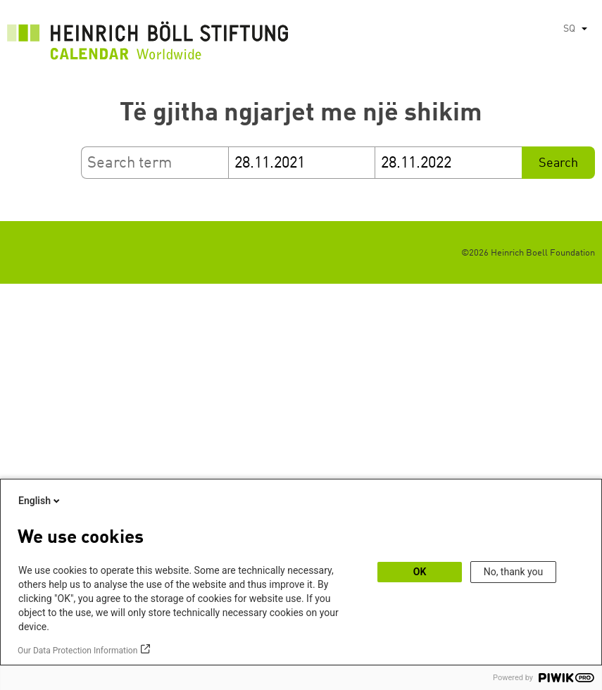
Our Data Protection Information (77, 651)
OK (420, 571)
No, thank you (514, 571)
